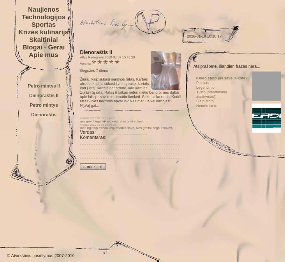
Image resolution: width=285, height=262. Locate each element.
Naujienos (43, 9)
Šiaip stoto (213, 105)
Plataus (211, 87)
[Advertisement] (237, 201)
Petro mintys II (44, 85)
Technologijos (43, 17)
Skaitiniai (43, 39)
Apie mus (43, 54)
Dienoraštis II (43, 95)
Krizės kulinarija (44, 32)
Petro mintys (44, 105)
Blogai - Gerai (43, 47)
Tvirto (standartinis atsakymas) (220, 98)
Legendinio (214, 92)
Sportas (43, 24)
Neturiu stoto (215, 110)
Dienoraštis (44, 114)
